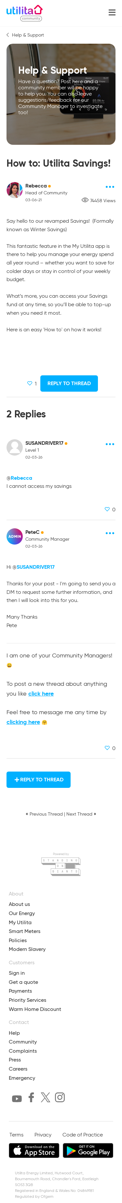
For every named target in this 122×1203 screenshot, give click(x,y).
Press (15, 1060)
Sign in (17, 973)
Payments (20, 991)
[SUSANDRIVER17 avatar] (15, 447)
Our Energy (22, 913)
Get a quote (23, 982)
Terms (16, 1135)
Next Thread (79, 814)
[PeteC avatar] (15, 536)
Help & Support (28, 35)
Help (14, 1033)
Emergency (22, 1078)
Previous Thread (46, 814)
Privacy (42, 1135)
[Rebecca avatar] (15, 190)
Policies (18, 940)
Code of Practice (82, 1135)
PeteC (32, 532)
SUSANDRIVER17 (44, 443)
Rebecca (36, 185)
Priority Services (27, 1000)
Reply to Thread (69, 383)
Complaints (23, 1051)
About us (19, 904)
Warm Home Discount (35, 1009)
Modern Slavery (27, 949)
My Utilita (20, 922)
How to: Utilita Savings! (59, 163)
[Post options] (110, 187)
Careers (18, 1069)
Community (23, 1042)
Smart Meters (24, 931)
